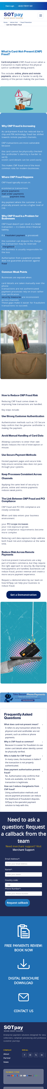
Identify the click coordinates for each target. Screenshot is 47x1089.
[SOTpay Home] (19, 15)
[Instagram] (30, 1055)
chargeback (8, 246)
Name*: (8, 869)
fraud (4, 263)
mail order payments (13, 193)
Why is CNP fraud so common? (19, 741)
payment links (17, 196)
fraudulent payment (15, 235)
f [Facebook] (24, 1055)
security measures (11, 297)
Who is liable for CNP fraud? (17, 755)
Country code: (11, 880)
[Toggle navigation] (40, 15)
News (6, 1062)
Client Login (9, 6)
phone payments (10, 191)
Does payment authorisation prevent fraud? (22, 771)
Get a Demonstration (23, 594)
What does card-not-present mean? (21, 724)
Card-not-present (9, 62)
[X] (36, 1055)
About (6, 1054)
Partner (7, 1058)
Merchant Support (23, 849)
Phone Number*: (13, 888)
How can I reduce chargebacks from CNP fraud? (21, 788)
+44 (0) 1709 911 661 (25, 6)
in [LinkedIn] (42, 1055)
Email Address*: (12, 858)
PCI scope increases (17, 524)
